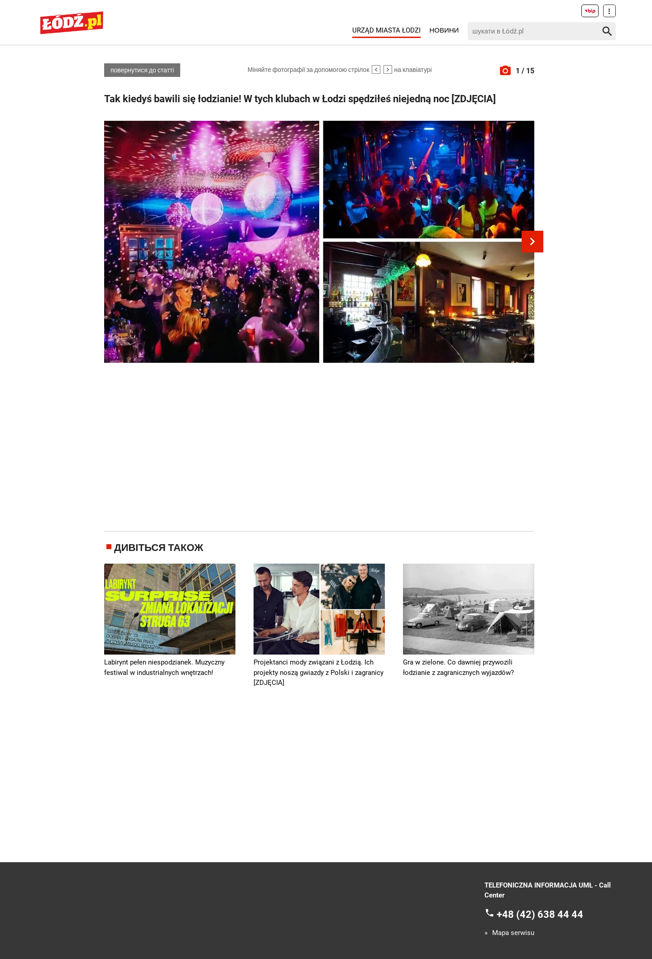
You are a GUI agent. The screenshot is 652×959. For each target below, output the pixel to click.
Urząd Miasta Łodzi (386, 30)
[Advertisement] (319, 445)
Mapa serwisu (513, 933)
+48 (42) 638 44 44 (540, 914)
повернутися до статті (142, 70)
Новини (444, 30)
